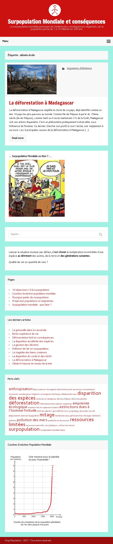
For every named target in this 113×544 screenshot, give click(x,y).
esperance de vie (35, 407)
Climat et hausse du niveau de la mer (32, 363)
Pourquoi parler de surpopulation (30, 297)
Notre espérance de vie (25, 333)
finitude (30, 410)
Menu (5, 41)
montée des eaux (62, 416)
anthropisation (21, 389)
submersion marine (66, 425)
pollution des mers (32, 420)
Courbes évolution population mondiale (34, 293)
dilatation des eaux (69, 394)
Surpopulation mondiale (50, 430)
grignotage (74, 411)
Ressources (64, 420)
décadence (51, 399)
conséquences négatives (29, 394)
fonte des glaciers (44, 411)
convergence (45, 394)
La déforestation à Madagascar (29, 360)
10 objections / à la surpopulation (30, 289)
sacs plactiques (51, 425)
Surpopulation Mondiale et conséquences (56, 21)
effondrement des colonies (51, 404)
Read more (18, 138)
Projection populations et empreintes (32, 301)
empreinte (67, 404)
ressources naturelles (35, 425)
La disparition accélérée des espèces (32, 341)
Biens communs (39, 389)
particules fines (76, 416)
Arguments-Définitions (79, 68)
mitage (47, 415)
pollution (12, 420)
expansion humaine (51, 407)
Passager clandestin (92, 416)
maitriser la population (30, 416)
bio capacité (51, 389)
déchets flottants (64, 399)
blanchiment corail (64, 389)
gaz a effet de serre (61, 411)
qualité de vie (53, 420)
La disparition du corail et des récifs (32, 356)
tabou (62, 430)
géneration (84, 411)
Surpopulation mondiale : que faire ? (32, 304)
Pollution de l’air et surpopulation (30, 348)
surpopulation (24, 429)
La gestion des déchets (25, 344)
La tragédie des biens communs (29, 352)
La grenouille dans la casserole (29, 330)
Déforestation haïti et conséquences (33, 337)
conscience (77, 389)
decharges (56, 394)
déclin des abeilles (79, 399)
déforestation (24, 403)
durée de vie (41, 399)
